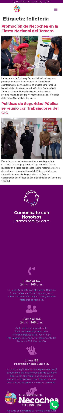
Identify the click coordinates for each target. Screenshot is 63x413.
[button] (56, 9)
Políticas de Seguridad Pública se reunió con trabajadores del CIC (29, 108)
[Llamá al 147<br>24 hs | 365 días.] (31, 351)
